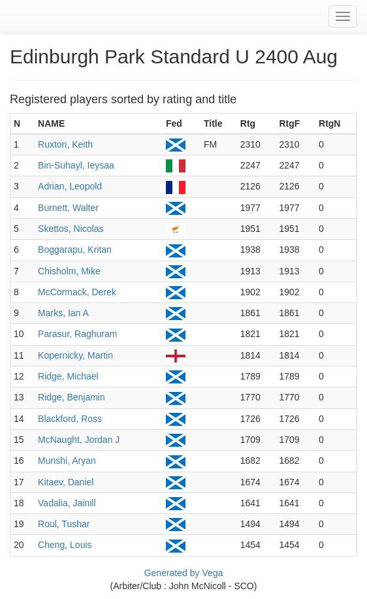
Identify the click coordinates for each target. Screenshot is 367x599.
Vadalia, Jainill (66, 503)
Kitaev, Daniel (65, 482)
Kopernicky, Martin (75, 355)
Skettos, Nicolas (70, 228)
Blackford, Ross (70, 418)
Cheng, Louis (65, 545)
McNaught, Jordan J (79, 439)
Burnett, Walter (68, 207)
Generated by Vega (183, 573)
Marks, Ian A (63, 313)
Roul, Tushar (63, 524)
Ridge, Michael (68, 376)
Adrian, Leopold (70, 186)
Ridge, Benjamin (71, 397)
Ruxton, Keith (65, 144)
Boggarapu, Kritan (75, 249)
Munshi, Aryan (67, 460)
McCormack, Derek (77, 292)
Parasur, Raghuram (77, 334)
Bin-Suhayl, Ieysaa (76, 165)
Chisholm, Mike (69, 271)
